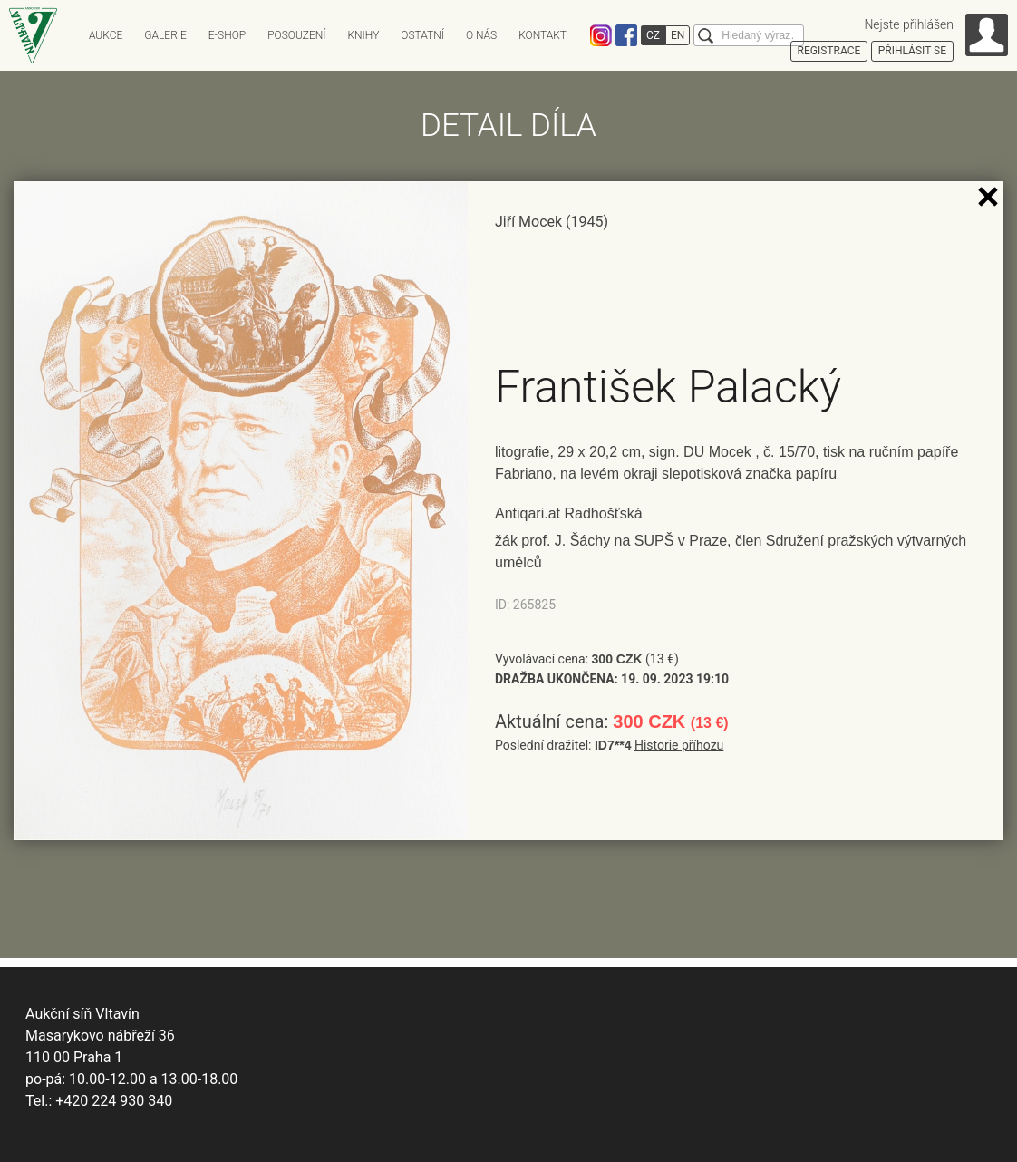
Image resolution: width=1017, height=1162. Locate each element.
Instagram (601, 35)
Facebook (626, 35)
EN (677, 35)
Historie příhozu (678, 745)
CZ (653, 35)
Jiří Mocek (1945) (551, 221)
